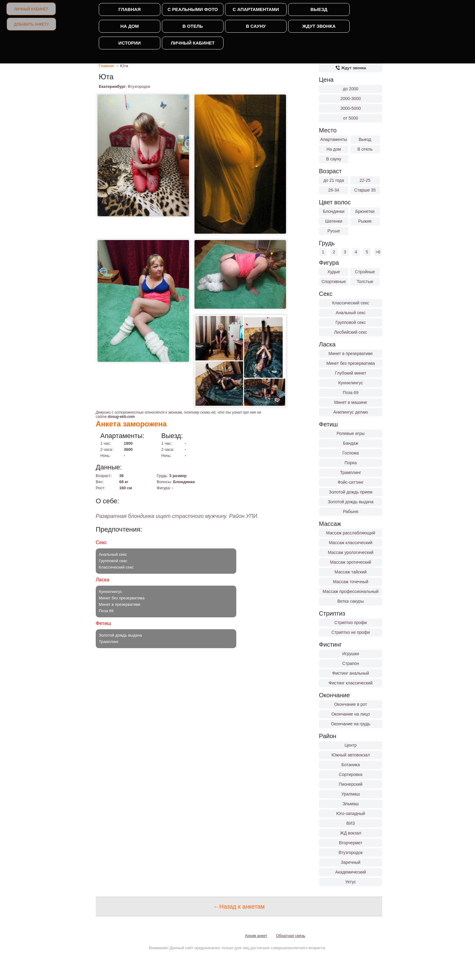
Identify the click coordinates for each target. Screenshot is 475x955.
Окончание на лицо (350, 714)
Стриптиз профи (350, 622)
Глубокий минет (350, 373)
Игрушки (350, 653)
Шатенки (333, 221)
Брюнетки (365, 211)
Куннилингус (350, 382)
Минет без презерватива (350, 363)
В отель (192, 26)
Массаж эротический (350, 562)
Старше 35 (365, 190)
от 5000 (350, 118)
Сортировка (350, 774)
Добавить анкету (31, 24)
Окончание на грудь (350, 723)
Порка (351, 462)
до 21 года (333, 180)
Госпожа (350, 453)
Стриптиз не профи (350, 632)
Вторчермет (350, 842)
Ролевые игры (351, 433)
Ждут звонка (318, 26)
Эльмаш (350, 803)
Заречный (350, 862)
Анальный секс (351, 312)
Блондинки (334, 211)
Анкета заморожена (131, 424)
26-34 (333, 190)
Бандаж (350, 443)
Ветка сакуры (351, 601)
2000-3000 (351, 98)
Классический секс (350, 302)
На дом (129, 26)
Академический (350, 872)
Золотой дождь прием (351, 492)
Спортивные (333, 281)
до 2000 (351, 88)
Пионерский (350, 784)
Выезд (318, 9)
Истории (129, 42)
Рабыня (350, 511)
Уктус (350, 881)
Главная (130, 9)
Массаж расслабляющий (350, 532)
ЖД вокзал (350, 833)
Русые (333, 230)
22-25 (364, 180)
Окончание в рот (350, 704)
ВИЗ (350, 823)
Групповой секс (350, 322)
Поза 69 (350, 392)
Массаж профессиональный (350, 591)
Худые (333, 271)
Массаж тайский (350, 571)
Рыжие (365, 221)
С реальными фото (192, 9)
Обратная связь (290, 935)
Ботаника (350, 764)
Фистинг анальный (350, 673)
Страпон (350, 663)
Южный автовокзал (350, 754)
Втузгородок (351, 852)
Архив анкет (256, 935)
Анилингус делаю (350, 412)
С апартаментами (256, 9)
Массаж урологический (350, 552)
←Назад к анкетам (239, 906)
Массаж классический (351, 542)
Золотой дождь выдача (350, 501)
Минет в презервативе (351, 353)
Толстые (365, 281)
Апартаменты (333, 139)
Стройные (365, 271)
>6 (378, 252)
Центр (351, 745)
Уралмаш (350, 794)
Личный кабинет (31, 9)
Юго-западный (350, 813)
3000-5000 (351, 108)
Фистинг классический (351, 682)
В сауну (256, 26)
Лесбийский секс (350, 332)
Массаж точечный (350, 581)
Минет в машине (350, 402)
